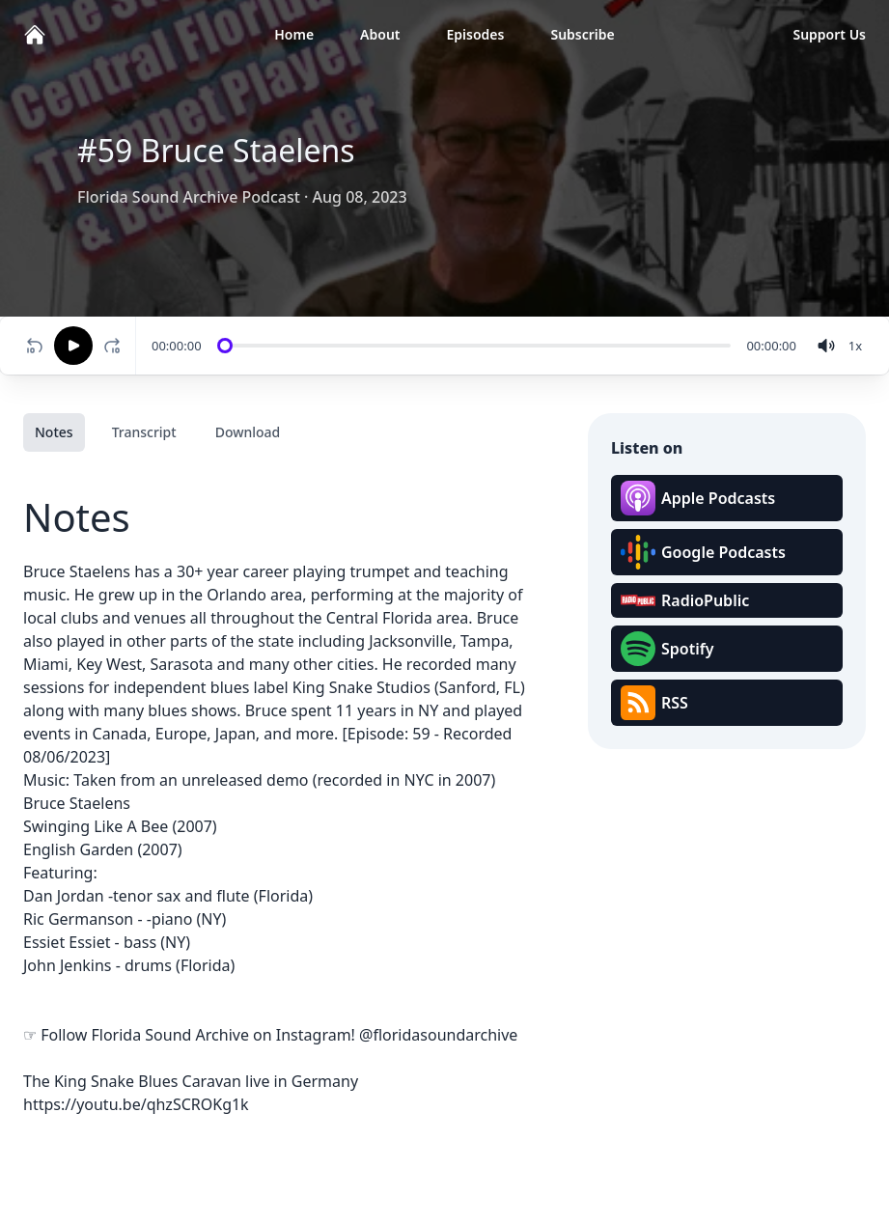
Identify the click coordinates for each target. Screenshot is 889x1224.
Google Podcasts (703, 552)
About (380, 34)
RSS (654, 702)
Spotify (667, 648)
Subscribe (582, 34)
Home (294, 34)
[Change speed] (855, 345)
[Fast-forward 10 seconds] (115, 345)
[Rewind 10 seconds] (34, 345)
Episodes (476, 34)
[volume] (826, 345)
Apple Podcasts (698, 498)
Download (248, 432)
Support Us (829, 34)
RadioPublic (685, 600)
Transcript (144, 432)
